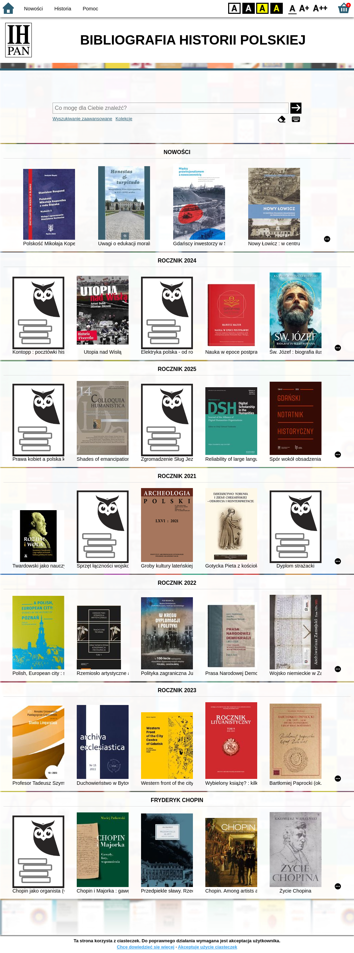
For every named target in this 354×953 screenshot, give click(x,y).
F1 (304, 8)
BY (276, 8)
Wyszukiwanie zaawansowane (82, 118)
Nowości (33, 8)
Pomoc (90, 8)
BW (248, 8)
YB (262, 8)
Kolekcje (123, 118)
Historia (62, 8)
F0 (292, 8)
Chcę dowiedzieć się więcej (145, 947)
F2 (320, 8)
